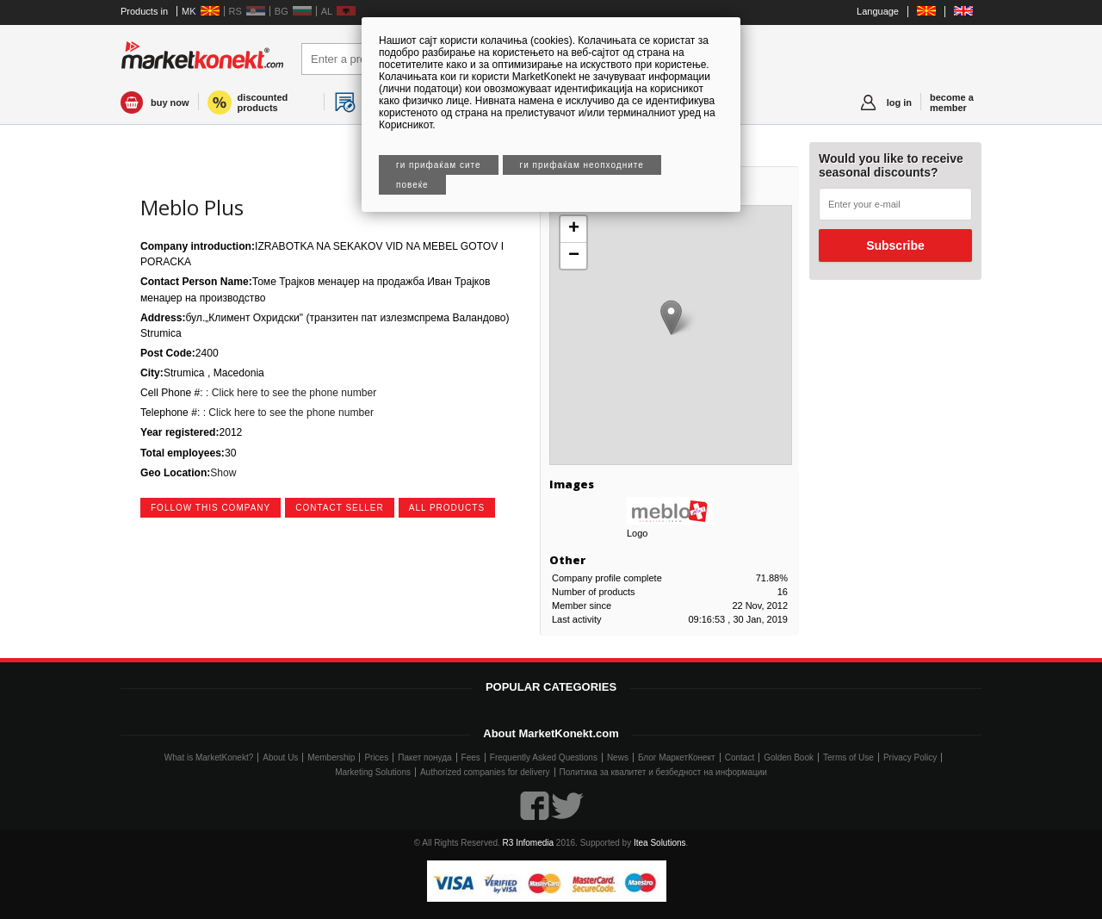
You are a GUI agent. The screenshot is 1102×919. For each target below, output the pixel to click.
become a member (952, 102)
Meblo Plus (192, 207)
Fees (470, 757)
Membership (331, 757)
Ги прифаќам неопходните (582, 165)
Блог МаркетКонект (676, 757)
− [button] (573, 256)
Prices (376, 757)
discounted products (263, 102)
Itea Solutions (660, 843)
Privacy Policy (910, 757)
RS (235, 11)
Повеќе (412, 184)
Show (223, 473)
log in (899, 102)
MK (189, 11)
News (617, 757)
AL (326, 11)
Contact (739, 757)
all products (447, 507)
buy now (170, 102)
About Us (280, 757)
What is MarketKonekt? (208, 757)
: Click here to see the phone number (290, 393)
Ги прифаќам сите (438, 165)
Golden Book (789, 757)
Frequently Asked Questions (543, 757)
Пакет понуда (424, 757)
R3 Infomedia (528, 843)
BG (281, 11)
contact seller (339, 507)
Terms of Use (848, 757)
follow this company (210, 507)
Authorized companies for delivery (485, 772)
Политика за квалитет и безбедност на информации (663, 772)
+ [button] (573, 229)
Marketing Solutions (373, 772)
